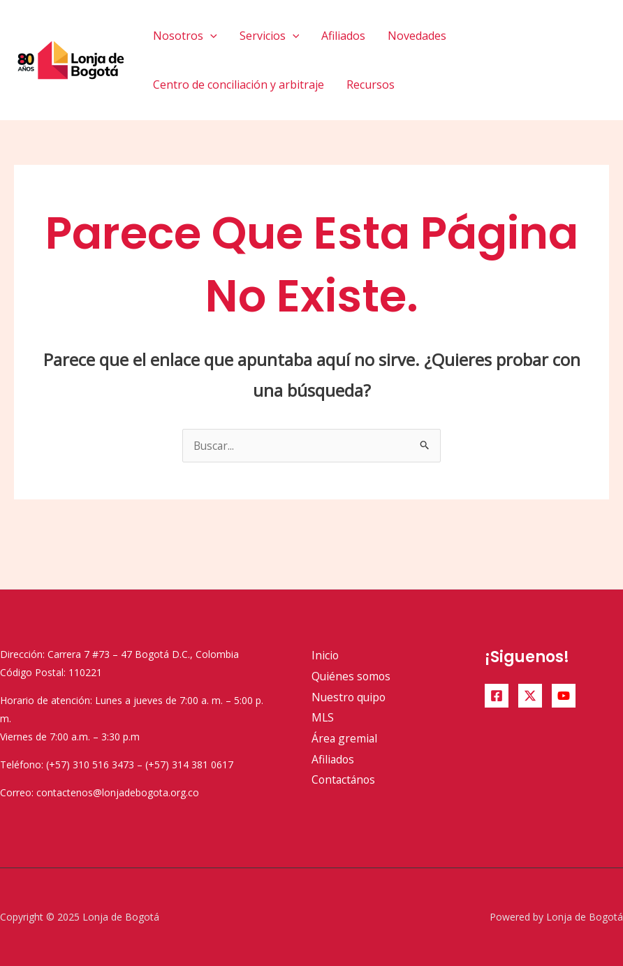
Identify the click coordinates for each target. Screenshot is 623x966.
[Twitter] (530, 696)
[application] (210, 35)
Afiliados (343, 35)
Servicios (270, 35)
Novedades (417, 35)
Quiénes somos (352, 676)
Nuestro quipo (350, 697)
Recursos (370, 84)
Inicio (325, 655)
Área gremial (345, 738)
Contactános (345, 779)
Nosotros (185, 35)
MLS (323, 717)
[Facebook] (496, 696)
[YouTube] (564, 696)
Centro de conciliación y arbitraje (238, 84)
